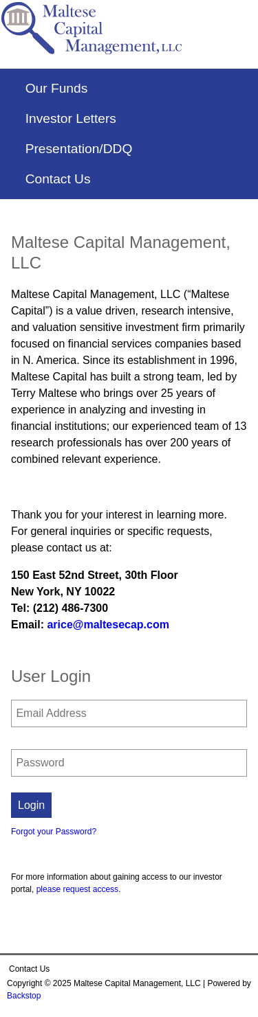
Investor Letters (70, 118)
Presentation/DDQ (79, 148)
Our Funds (56, 89)
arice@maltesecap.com (108, 624)
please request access (77, 889)
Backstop (24, 996)
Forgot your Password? (53, 831)
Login (31, 805)
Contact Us (58, 179)
